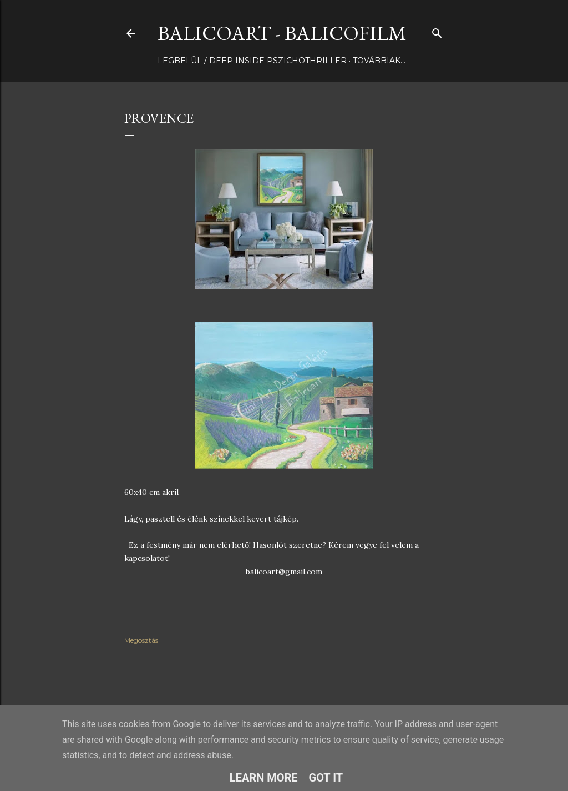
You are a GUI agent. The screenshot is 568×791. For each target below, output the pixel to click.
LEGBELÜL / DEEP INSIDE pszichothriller (252, 61)
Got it (326, 777)
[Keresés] (437, 31)
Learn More (264, 777)
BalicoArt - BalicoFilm (282, 33)
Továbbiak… (379, 61)
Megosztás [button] (141, 640)
